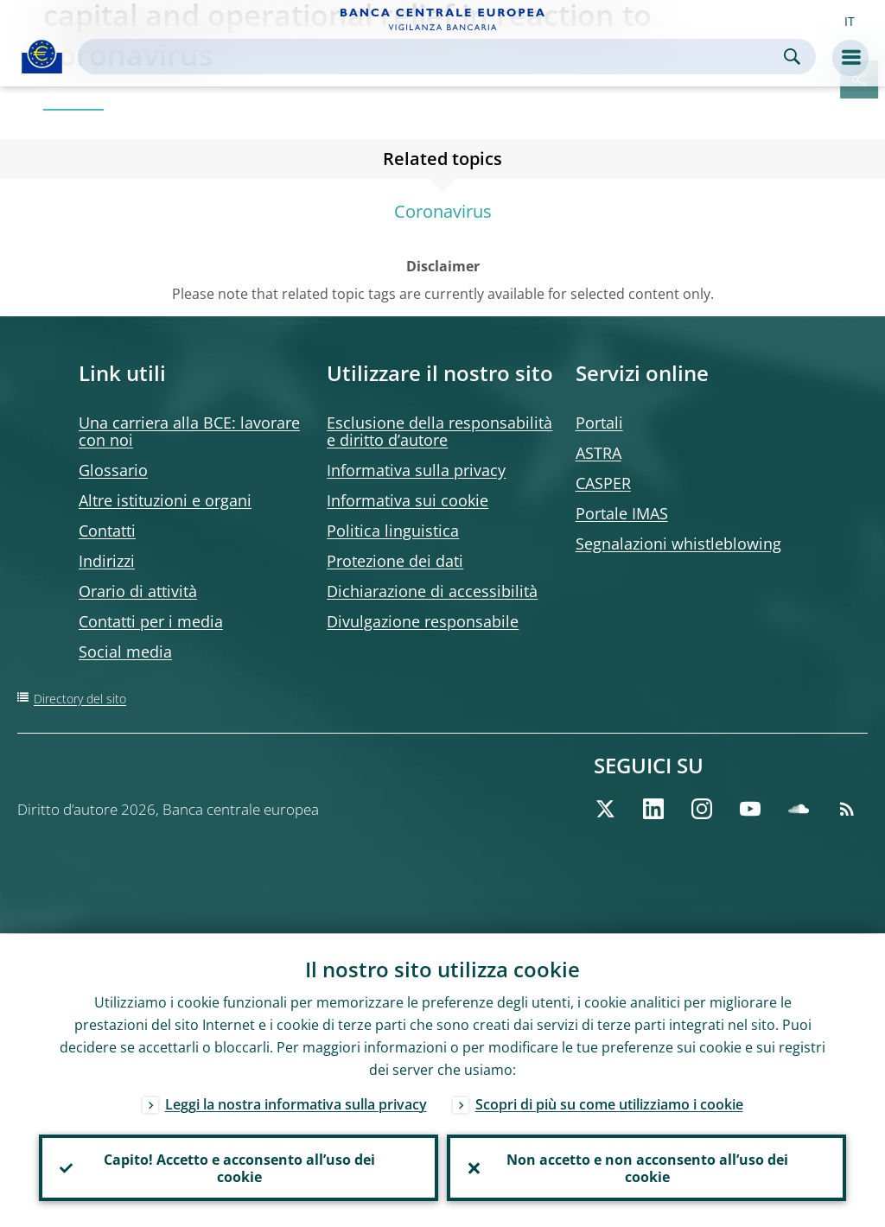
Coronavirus (443, 211)
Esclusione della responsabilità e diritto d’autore (439, 431)
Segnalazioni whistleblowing (678, 543)
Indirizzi (107, 560)
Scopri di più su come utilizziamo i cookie (609, 1103)
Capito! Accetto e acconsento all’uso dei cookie (238, 1167)
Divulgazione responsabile (423, 621)
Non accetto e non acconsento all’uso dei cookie (646, 1167)
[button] (850, 20)
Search (792, 56)
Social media (125, 651)
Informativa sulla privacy (416, 470)
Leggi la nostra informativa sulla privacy (296, 1103)
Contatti (107, 530)
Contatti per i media (151, 621)
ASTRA (598, 452)
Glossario (113, 470)
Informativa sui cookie (407, 500)
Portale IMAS (622, 513)
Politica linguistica (393, 530)
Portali (599, 422)
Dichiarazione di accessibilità (432, 591)
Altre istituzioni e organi (165, 500)
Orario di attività (138, 591)
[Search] (433, 56)
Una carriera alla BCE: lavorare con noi (189, 431)
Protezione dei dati (395, 560)
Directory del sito (80, 698)
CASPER (603, 483)
